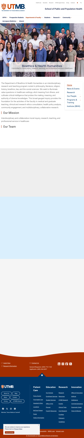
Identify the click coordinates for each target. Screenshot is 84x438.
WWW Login (51, 431)
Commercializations (77, 404)
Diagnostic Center (76, 407)
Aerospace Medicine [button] (9, 21)
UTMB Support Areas (60, 2)
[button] (38, 425)
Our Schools (49, 393)
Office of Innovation (77, 393)
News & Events (73, 89)
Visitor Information (38, 418)
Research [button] (57, 17)
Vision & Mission (76, 411)
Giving (67, 2)
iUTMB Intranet (17, 401)
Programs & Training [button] (74, 101)
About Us (6, 393)
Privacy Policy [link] (18, 429)
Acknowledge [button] (9, 432)
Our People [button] (74, 96)
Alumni (21, 21)
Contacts (73, 2)
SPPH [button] (5, 17)
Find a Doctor (37, 396)
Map (16, 393)
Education (45, 2)
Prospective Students (17, 17)
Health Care (38, 2)
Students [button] (47, 17)
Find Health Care (38, 399)
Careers (15, 397)
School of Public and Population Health (63, 9)
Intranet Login (60, 431)
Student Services (51, 400)
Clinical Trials (62, 407)
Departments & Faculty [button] (34, 17)
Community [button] (67, 17)
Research (51, 2)
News (5, 397)
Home (69, 85)
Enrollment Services (51, 396)
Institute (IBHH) (73, 106)
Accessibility (43, 431)
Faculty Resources (51, 411)
